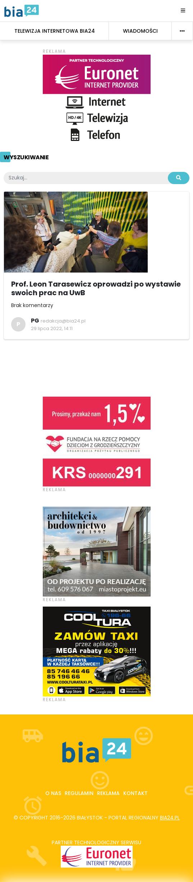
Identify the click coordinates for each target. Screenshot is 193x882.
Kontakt (135, 793)
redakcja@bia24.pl (63, 320)
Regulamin (79, 793)
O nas (53, 793)
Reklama (108, 793)
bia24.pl (170, 817)
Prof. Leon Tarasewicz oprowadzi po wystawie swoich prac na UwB (96, 288)
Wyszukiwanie (26, 157)
